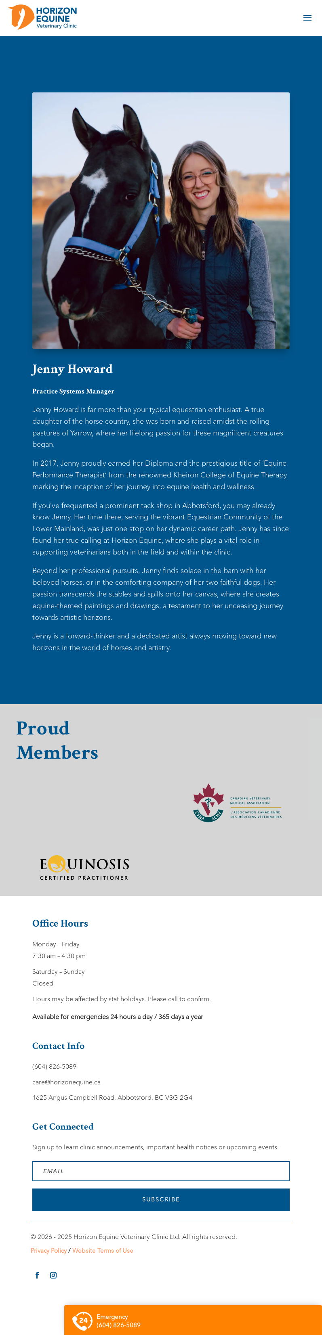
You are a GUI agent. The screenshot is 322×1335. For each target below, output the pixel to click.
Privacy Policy (49, 1250)
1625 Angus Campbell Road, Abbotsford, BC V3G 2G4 (112, 1097)
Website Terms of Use (102, 1250)
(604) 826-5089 (54, 1066)
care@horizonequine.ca (66, 1082)
